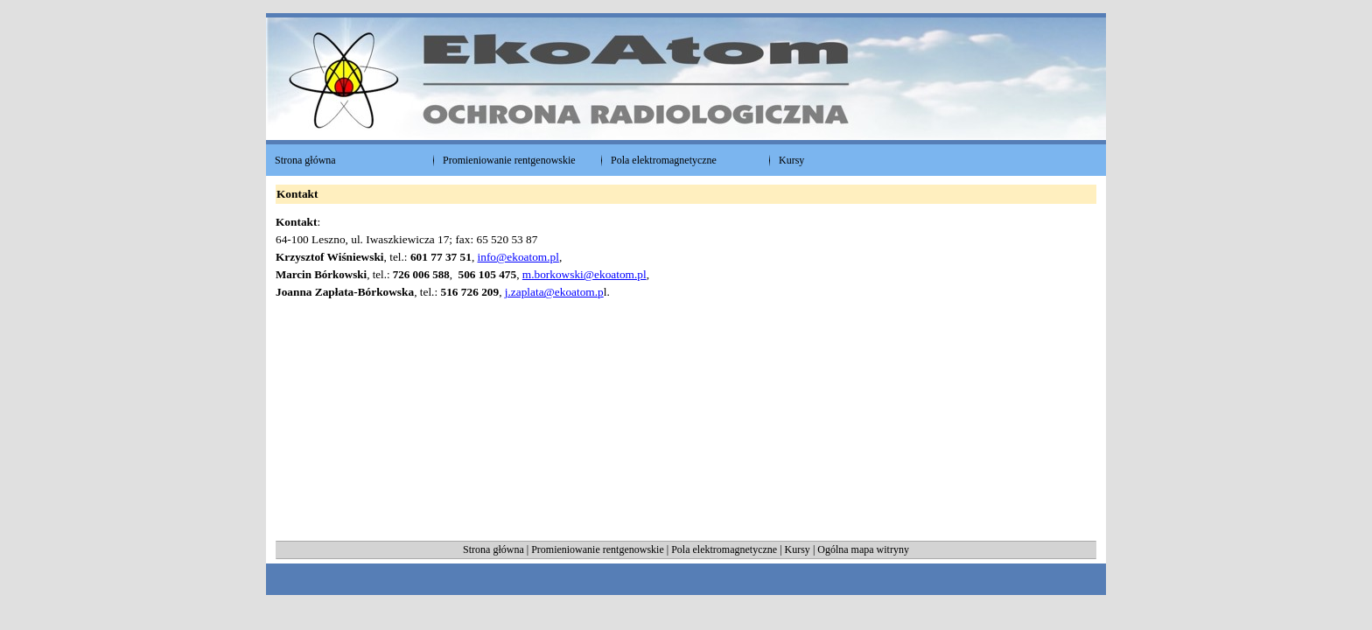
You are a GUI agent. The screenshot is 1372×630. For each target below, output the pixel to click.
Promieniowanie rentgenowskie (597, 549)
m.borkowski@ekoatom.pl (584, 274)
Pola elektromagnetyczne (724, 549)
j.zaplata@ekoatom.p (554, 291)
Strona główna (493, 549)
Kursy (799, 549)
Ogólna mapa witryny (863, 549)
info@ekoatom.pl (518, 256)
